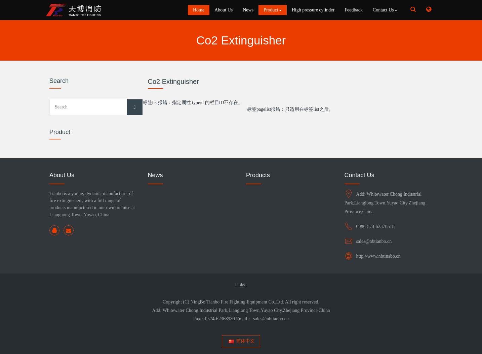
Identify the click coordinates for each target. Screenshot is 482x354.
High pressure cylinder (313, 9)
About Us (223, 9)
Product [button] (273, 9)
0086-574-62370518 (375, 226)
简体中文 (241, 341)
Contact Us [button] (385, 9)
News (248, 9)
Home (198, 9)
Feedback (354, 9)
